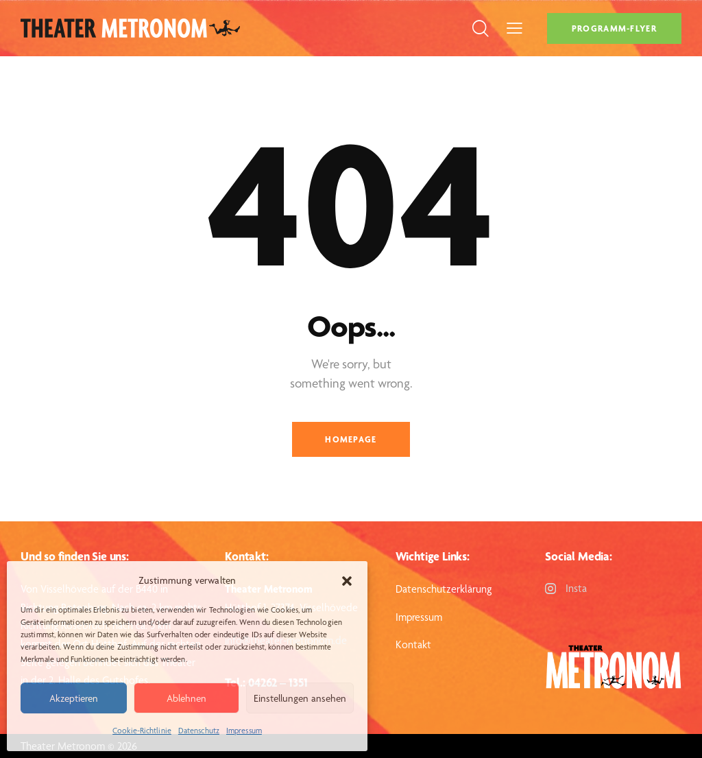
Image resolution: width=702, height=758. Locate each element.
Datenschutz (198, 730)
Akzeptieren (73, 698)
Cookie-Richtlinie (141, 730)
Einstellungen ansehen (300, 698)
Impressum (244, 730)
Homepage (350, 439)
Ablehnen (186, 698)
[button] (347, 581)
